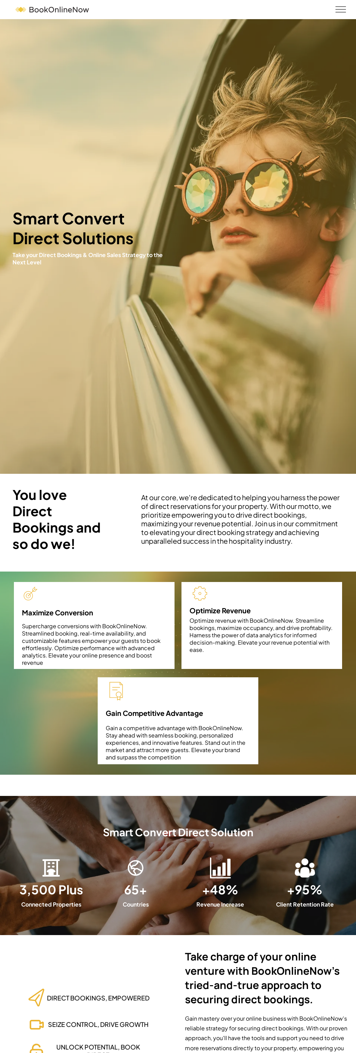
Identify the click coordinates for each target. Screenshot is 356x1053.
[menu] (341, 9)
